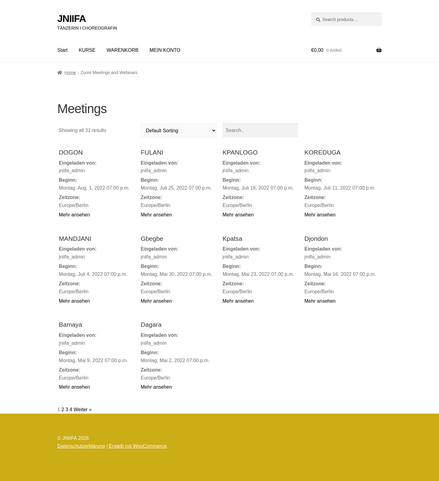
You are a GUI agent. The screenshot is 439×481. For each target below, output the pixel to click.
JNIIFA (71, 18)
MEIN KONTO (165, 50)
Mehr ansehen (74, 214)
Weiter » (82, 409)
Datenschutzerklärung (81, 446)
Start (62, 50)
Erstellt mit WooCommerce (138, 446)
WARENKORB (122, 50)
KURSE (87, 50)
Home (70, 72)
